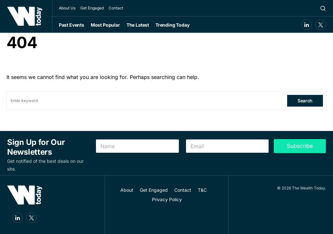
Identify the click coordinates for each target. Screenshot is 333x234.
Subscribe (300, 146)
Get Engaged (92, 8)
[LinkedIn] (306, 24)
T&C (202, 190)
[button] (323, 8)
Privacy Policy (167, 199)
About (126, 190)
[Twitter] (320, 24)
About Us (67, 8)
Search (305, 100)
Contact (116, 8)
